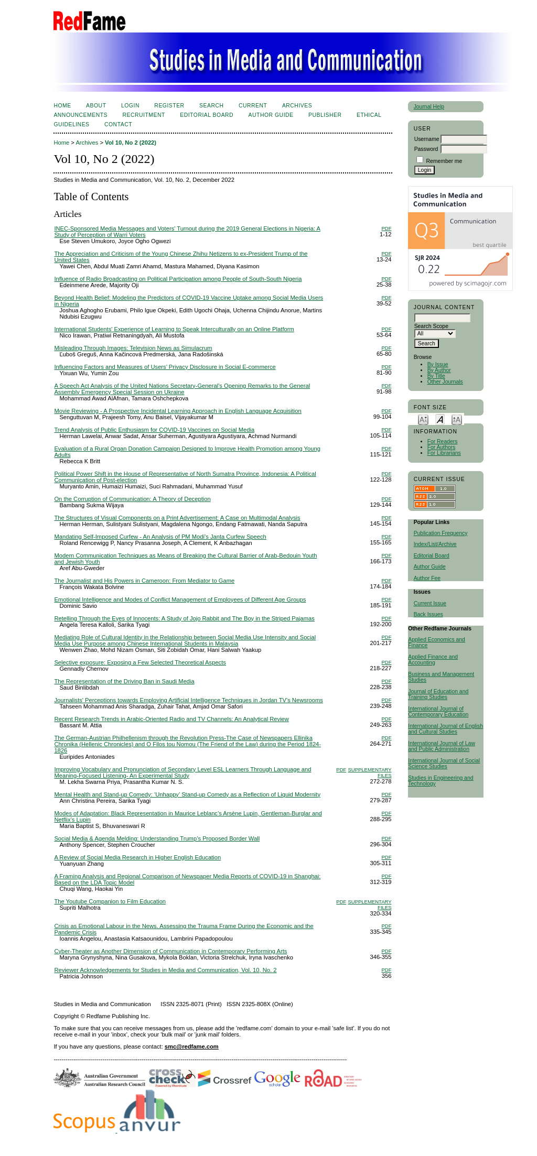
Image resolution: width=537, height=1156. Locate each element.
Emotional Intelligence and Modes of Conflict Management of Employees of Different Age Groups (180, 599)
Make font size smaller (423, 419)
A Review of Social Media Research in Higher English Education (137, 857)
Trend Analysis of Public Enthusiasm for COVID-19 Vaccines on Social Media (154, 430)
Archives (297, 105)
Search (211, 105)
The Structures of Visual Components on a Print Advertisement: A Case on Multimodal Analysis (177, 518)
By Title (436, 376)
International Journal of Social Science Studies (444, 763)
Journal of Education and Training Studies (438, 694)
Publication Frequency (441, 533)
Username (426, 139)
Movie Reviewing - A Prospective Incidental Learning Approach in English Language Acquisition (177, 411)
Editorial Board (431, 556)
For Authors (441, 447)
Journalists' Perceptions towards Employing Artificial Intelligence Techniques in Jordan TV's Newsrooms (188, 700)
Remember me (444, 161)
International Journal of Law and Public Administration (441, 746)
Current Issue (430, 603)
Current (253, 105)
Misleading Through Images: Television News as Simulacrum (133, 348)
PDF (387, 228)
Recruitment (143, 115)
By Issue (437, 364)
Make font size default (440, 419)
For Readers (442, 441)
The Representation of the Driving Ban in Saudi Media (124, 681)
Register (169, 105)
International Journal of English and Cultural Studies (445, 729)
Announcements (80, 115)
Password (426, 149)
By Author (439, 370)
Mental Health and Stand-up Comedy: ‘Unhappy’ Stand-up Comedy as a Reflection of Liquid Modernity (187, 794)
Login (130, 105)
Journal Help (429, 107)
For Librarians (444, 453)
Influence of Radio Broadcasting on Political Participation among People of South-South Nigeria (178, 279)
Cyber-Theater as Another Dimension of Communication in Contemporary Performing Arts (170, 951)
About (96, 105)
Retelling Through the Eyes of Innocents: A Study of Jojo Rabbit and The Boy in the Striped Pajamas (184, 618)
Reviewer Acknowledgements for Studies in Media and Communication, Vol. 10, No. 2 (165, 970)
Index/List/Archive (435, 544)
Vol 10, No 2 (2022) (130, 142)
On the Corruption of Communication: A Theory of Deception (132, 499)
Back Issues (428, 614)
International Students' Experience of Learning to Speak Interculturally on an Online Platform (174, 329)
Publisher (325, 115)
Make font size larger (457, 419)
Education (456, 714)
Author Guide (430, 567)
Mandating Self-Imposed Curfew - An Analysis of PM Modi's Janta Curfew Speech (160, 536)
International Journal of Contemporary (436, 711)
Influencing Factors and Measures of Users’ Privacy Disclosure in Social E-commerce (164, 367)
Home (62, 105)
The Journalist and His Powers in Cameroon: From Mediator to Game (144, 580)
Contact (118, 124)
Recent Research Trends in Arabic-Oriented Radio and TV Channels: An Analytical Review (171, 719)
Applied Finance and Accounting (433, 660)
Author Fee (427, 578)
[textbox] (442, 317)
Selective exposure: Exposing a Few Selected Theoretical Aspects (140, 662)
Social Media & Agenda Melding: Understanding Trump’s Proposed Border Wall (157, 838)
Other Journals (445, 382)
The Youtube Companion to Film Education (110, 901)
